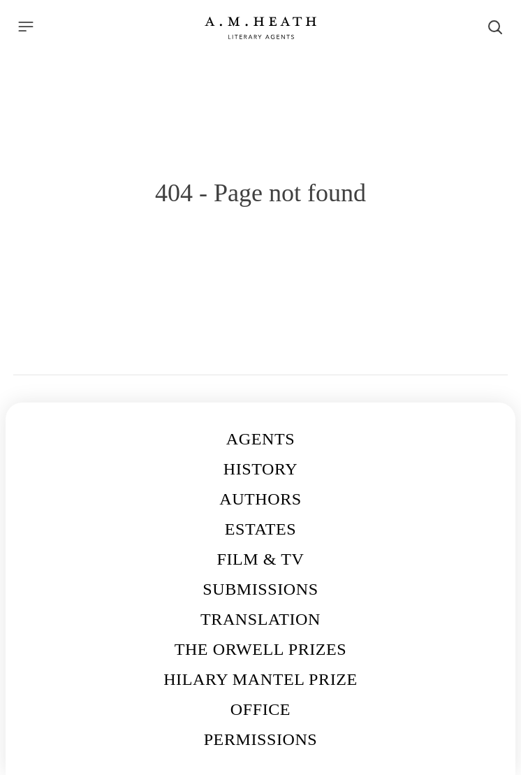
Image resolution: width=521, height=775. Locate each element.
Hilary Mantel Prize (260, 679)
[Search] (495, 27)
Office (260, 709)
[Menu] (25, 26)
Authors (260, 499)
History (260, 469)
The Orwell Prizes (261, 649)
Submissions (260, 589)
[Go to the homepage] (260, 28)
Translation (260, 619)
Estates (260, 529)
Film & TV (260, 559)
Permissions (261, 739)
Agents (260, 439)
